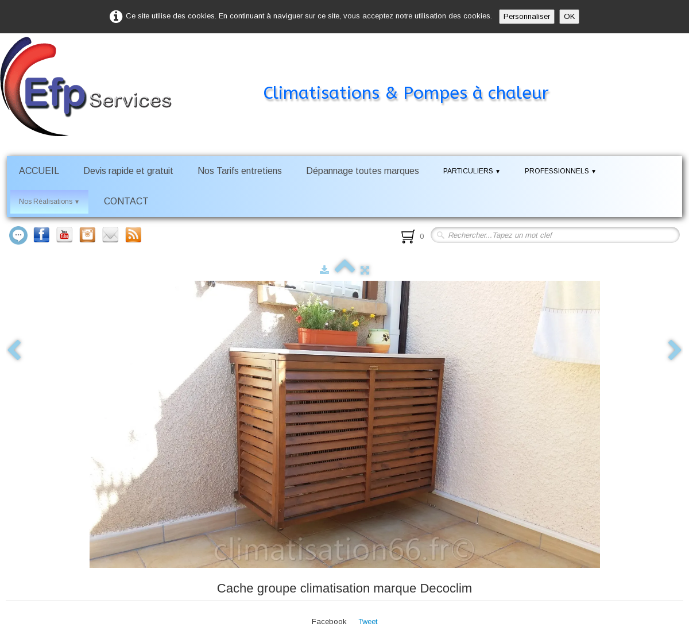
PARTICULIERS (472, 171)
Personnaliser (527, 16)
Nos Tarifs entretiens (240, 171)
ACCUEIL (39, 171)
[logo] (291, 71)
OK (569, 16)
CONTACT (126, 201)
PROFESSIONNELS (561, 171)
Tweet (367, 621)
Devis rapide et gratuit (128, 171)
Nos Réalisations (49, 202)
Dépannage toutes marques (362, 171)
